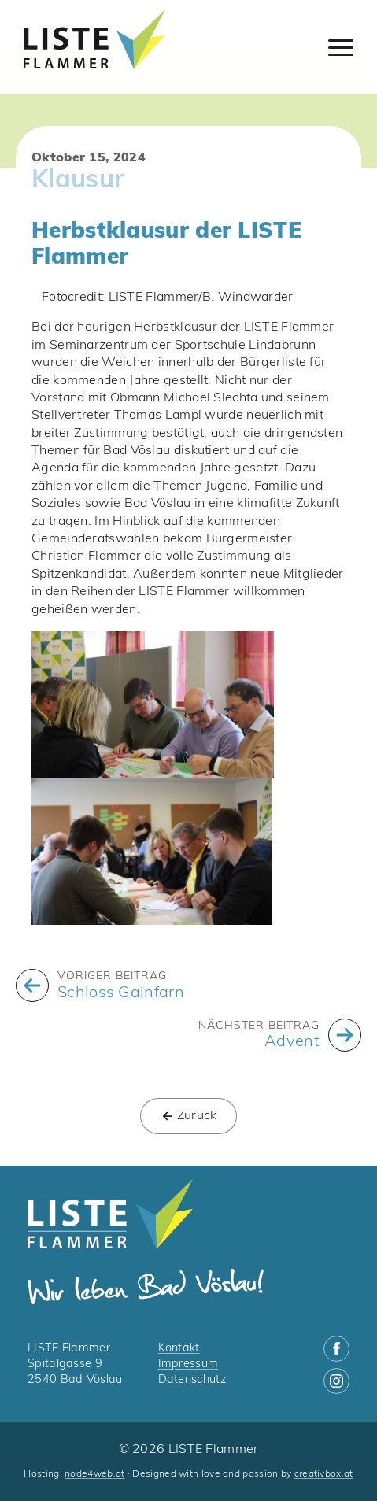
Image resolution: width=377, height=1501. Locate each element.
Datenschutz (192, 1380)
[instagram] (336, 1381)
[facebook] (336, 1349)
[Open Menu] (340, 47)
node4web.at (94, 1474)
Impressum (188, 1364)
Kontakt (179, 1349)
